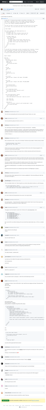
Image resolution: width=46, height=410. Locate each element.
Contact (23, 405)
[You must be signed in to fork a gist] (42, 9)
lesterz (6, 242)
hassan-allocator (8, 392)
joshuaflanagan (8, 180)
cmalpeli (6, 370)
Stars (15, 13)
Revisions (9, 13)
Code (2, 13)
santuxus (6, 227)
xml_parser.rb (10, 9)
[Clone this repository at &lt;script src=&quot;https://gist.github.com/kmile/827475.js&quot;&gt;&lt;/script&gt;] (33, 13)
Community (17, 405)
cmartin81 (7, 235)
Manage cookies (27, 405)
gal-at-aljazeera (8, 256)
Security (10, 405)
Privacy (7, 405)
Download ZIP (42, 13)
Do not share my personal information (37, 405)
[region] (23, 64)
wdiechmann (7, 347)
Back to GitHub (30, 1)
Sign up (41, 1)
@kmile (21, 349)
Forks (22, 13)
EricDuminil (7, 363)
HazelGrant (7, 356)
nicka (6, 267)
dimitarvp (7, 111)
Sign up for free (5, 400)
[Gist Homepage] (5, 1)
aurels (6, 379)
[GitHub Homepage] (19, 407)
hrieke (6, 385)
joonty (6, 249)
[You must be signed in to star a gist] (37, 9)
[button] (38, 13)
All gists (25, 1)
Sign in (37, 1)
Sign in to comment (35, 400)
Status (13, 405)
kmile (4, 9)
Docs (20, 405)
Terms (4, 405)
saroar (6, 280)
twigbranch (7, 274)
